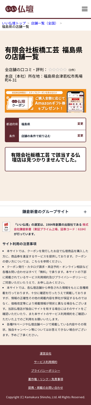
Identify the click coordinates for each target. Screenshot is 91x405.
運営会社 (45, 353)
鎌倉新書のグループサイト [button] (45, 211)
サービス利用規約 (45, 362)
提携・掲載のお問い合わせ (45, 387)
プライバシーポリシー (45, 370)
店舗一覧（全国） (44, 23)
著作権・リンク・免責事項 (45, 379)
